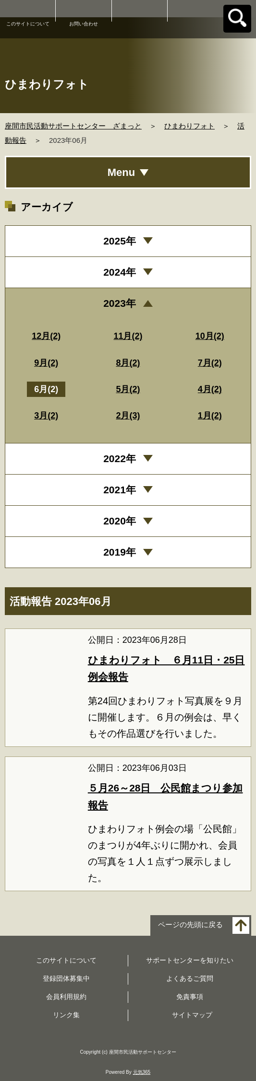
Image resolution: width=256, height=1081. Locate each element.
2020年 (119, 520)
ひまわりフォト (189, 126)
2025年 (119, 240)
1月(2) (210, 415)
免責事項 (189, 996)
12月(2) (46, 336)
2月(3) (128, 415)
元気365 (142, 1072)
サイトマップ (192, 1015)
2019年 (119, 552)
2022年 (119, 458)
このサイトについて (27, 23)
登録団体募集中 (66, 978)
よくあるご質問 (189, 978)
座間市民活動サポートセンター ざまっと (73, 126)
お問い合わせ (83, 23)
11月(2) (127, 336)
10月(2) (209, 336)
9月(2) (46, 363)
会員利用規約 (66, 996)
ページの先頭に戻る (190, 925)
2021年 (119, 489)
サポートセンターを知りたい (189, 960)
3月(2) (46, 415)
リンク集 (66, 1015)
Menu (121, 172)
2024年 (119, 272)
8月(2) (128, 363)
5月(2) (128, 389)
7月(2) (210, 363)
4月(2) (210, 389)
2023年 (119, 303)
